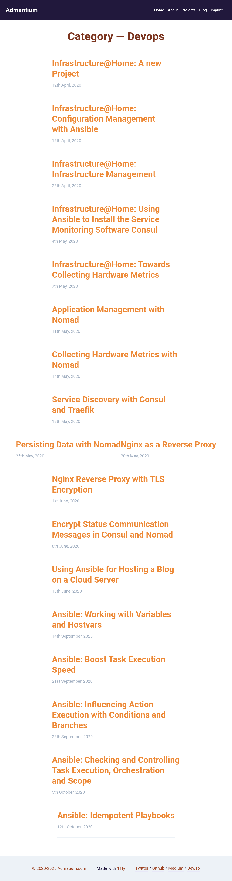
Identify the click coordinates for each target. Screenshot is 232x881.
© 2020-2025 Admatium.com (59, 868)
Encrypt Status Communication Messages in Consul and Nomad (112, 531)
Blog (203, 11)
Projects (189, 11)
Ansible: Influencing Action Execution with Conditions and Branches (109, 716)
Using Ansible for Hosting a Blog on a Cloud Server (113, 576)
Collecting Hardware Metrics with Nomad (114, 361)
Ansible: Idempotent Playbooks (116, 817)
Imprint (217, 11)
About (173, 11)
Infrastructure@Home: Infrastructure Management (104, 170)
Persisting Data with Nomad (68, 446)
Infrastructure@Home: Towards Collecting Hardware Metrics (111, 271)
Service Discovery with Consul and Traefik (109, 406)
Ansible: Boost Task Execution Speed (108, 666)
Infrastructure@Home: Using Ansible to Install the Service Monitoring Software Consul (106, 221)
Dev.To (193, 868)
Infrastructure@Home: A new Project (106, 70)
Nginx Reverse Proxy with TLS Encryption (108, 486)
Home (159, 11)
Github (158, 868)
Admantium (24, 11)
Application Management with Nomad (108, 316)
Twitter (141, 868)
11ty (121, 868)
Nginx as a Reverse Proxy (168, 446)
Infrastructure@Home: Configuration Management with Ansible (103, 120)
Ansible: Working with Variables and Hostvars (111, 621)
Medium (176, 868)
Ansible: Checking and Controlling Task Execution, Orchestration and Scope (116, 772)
